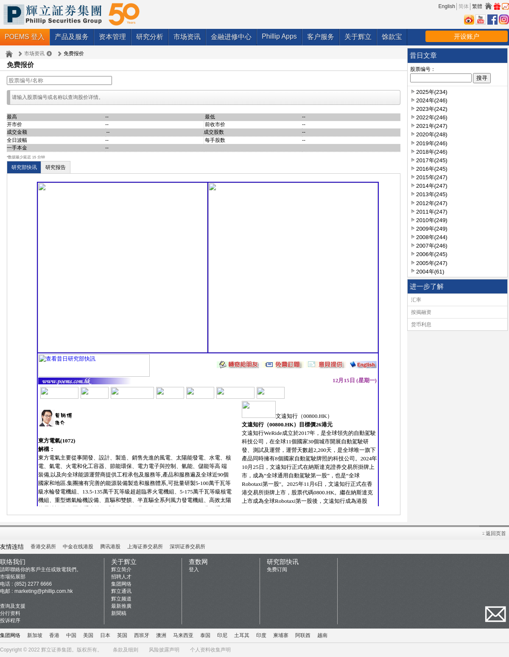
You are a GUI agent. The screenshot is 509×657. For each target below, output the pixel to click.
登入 (194, 569)
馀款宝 (392, 36)
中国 (71, 635)
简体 (464, 6)
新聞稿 (118, 613)
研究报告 (55, 167)
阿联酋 (302, 635)
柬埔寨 (280, 635)
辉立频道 (121, 599)
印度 (261, 635)
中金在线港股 (78, 547)
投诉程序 (10, 620)
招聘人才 (121, 577)
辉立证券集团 (56, 650)
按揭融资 (421, 312)
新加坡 (34, 635)
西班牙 (141, 635)
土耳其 (241, 635)
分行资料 (10, 613)
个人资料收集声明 (210, 650)
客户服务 (320, 36)
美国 (88, 635)
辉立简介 (121, 569)
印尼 (222, 635)
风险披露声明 (164, 650)
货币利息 (421, 324)
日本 (105, 635)
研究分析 (149, 36)
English (447, 6)
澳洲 (161, 635)
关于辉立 (358, 36)
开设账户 (466, 36)
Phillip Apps (279, 36)
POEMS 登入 (25, 36)
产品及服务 (72, 36)
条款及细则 (125, 650)
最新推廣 (121, 606)
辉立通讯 (121, 591)
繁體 (477, 6)
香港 (54, 635)
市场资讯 (187, 36)
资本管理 (112, 36)
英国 (122, 635)
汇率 (416, 300)
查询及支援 (12, 606)
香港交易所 (43, 547)
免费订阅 (277, 569)
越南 (322, 635)
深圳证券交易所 (187, 547)
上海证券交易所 (145, 547)
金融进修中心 (231, 36)
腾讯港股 (110, 547)
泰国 (205, 635)
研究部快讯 (24, 167)
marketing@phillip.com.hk (43, 591)
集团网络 (121, 584)
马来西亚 (183, 635)
